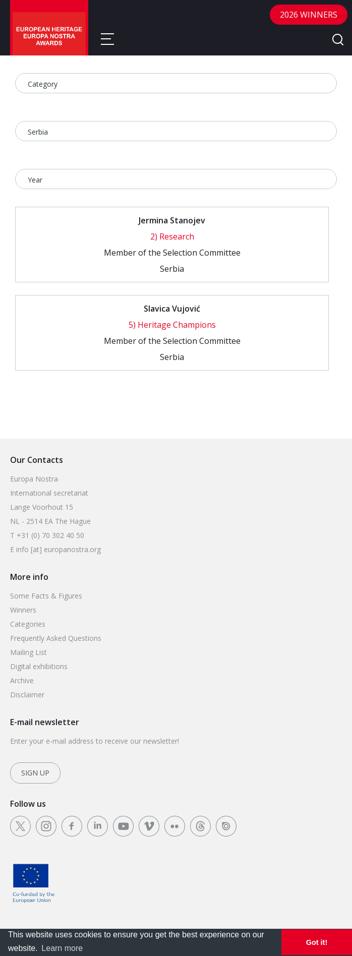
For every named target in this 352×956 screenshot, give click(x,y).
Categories (27, 624)
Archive (22, 680)
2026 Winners (308, 14)
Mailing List (28, 652)
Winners (23, 610)
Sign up (35, 773)
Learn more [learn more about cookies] (62, 948)
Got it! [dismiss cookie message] (316, 942)
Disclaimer (27, 694)
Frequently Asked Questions (55, 638)
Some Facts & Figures (46, 596)
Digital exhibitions (39, 666)
